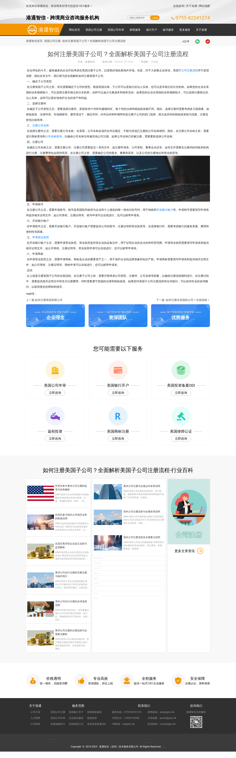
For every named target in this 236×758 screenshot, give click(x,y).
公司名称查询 (59, 136)
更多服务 (184, 29)
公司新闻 (35, 724)
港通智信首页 (34, 40)
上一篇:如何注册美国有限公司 (44, 300)
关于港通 (191, 5)
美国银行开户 (76, 712)
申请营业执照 (45, 237)
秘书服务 (168, 29)
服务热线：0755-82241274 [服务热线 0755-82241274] (126, 712)
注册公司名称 (45, 125)
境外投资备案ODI (96, 724)
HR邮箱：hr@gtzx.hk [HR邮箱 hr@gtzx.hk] (123, 724)
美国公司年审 (116, 29)
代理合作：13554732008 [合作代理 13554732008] (125, 718)
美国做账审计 (58, 724)
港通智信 (42, 29)
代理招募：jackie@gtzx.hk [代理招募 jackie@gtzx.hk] (162, 718)
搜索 (155, 18)
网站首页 (74, 29)
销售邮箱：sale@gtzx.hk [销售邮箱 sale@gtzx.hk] (161, 712)
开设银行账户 (169, 209)
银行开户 (151, 29)
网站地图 (204, 5)
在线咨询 (178, 5)
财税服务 (135, 29)
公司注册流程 (194, 70)
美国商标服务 (94, 712)
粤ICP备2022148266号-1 (163, 753)
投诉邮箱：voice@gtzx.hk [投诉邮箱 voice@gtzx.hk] (162, 724)
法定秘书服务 (76, 718)
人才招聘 (35, 718)
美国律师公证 (76, 724)
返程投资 (92, 718)
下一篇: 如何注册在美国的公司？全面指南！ (183, 300)
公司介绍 (35, 712)
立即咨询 (55, 393)
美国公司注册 (94, 29)
